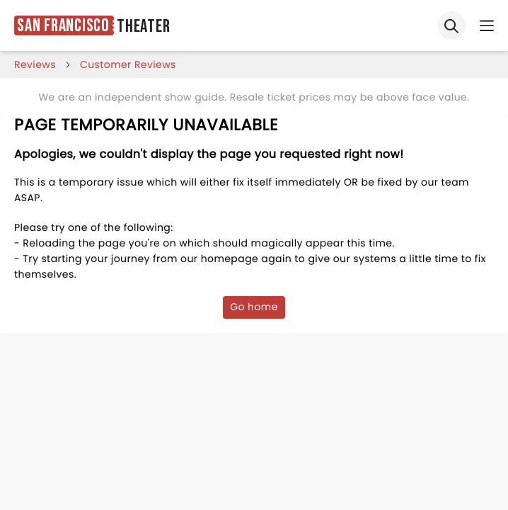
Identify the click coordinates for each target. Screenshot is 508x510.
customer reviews (128, 64)
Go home (254, 307)
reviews (35, 64)
